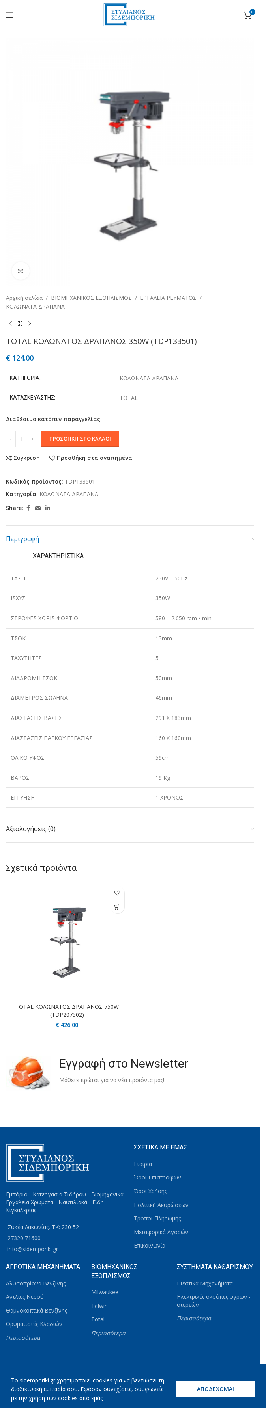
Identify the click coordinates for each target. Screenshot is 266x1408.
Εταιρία (143, 1164)
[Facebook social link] (28, 508)
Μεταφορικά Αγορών (161, 1232)
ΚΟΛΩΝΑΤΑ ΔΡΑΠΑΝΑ (35, 306)
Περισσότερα (23, 1337)
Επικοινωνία (149, 1245)
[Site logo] (130, 14)
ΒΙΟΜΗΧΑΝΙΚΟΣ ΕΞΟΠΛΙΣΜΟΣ (91, 297)
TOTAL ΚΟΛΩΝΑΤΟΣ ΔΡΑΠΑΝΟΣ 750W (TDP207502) (67, 1010)
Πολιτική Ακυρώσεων (161, 1205)
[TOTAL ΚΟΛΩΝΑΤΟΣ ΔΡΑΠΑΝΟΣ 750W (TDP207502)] (67, 940)
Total (98, 1319)
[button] (117, 906)
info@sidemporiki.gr (32, 1249)
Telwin (99, 1305)
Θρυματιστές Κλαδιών (34, 1324)
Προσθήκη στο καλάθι (80, 438)
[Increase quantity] (32, 439)
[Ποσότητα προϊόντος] (22, 439)
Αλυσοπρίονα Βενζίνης (36, 1283)
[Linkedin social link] (47, 508)
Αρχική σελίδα (24, 297)
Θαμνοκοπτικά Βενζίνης (36, 1310)
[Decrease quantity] (11, 439)
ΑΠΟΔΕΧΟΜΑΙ (215, 1389)
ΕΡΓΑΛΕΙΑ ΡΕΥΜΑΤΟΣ (168, 297)
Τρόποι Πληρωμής (157, 1218)
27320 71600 (24, 1238)
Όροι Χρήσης (150, 1191)
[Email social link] (38, 508)
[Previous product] (10, 324)
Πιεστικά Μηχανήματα (205, 1283)
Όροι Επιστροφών (157, 1177)
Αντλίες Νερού (25, 1296)
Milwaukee (104, 1292)
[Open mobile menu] (10, 15)
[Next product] (29, 324)
